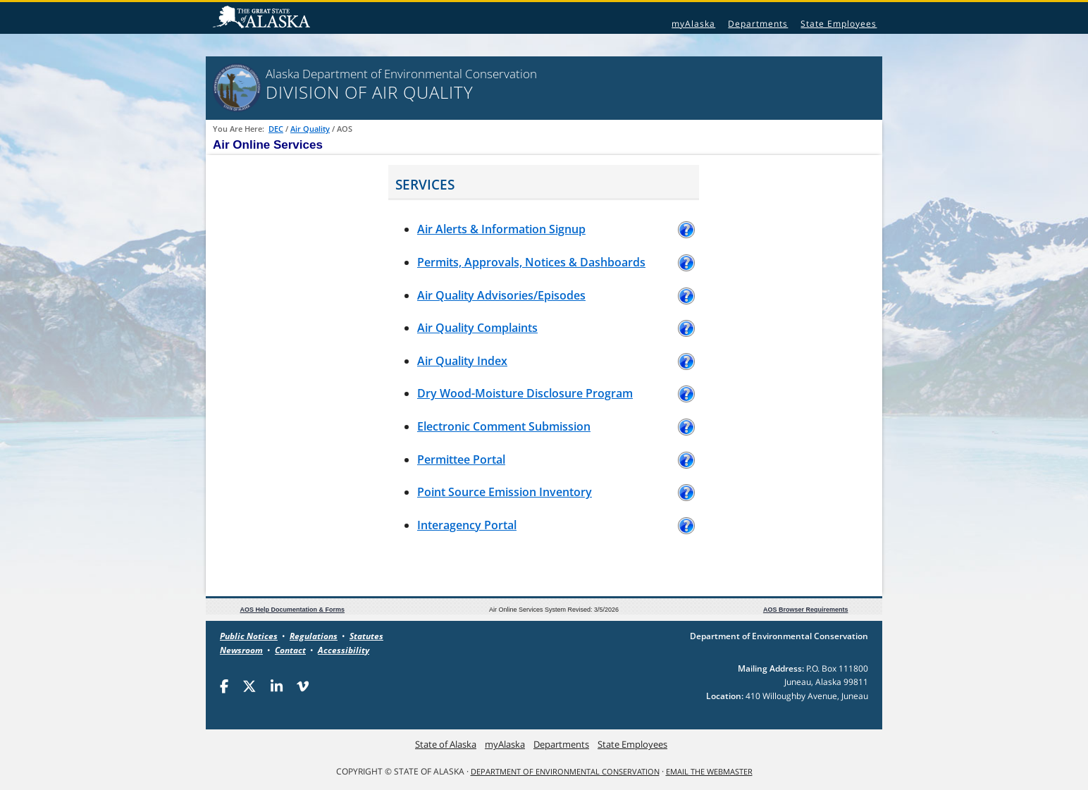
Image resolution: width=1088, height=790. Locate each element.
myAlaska (693, 24)
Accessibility (343, 650)
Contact (290, 650)
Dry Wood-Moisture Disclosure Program (525, 393)
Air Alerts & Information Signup (501, 229)
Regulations (314, 636)
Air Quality (310, 128)
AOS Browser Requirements (805, 609)
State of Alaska (263, 18)
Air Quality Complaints (477, 327)
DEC (275, 128)
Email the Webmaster (709, 772)
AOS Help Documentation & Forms (292, 609)
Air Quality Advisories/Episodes (501, 295)
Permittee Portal (461, 459)
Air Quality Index (462, 361)
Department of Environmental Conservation (565, 772)
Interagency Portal (467, 525)
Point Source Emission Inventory (504, 492)
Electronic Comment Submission (504, 426)
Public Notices (249, 636)
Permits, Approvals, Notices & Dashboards (531, 262)
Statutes (366, 636)
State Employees (838, 24)
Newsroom (241, 650)
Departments (758, 24)
